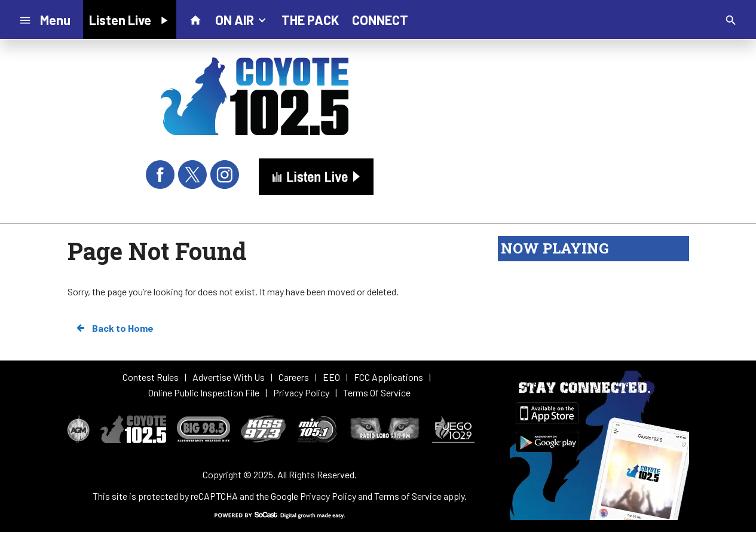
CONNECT (380, 20)
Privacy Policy (328, 496)
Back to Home (114, 328)
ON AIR (241, 19)
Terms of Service (408, 496)
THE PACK (310, 20)
